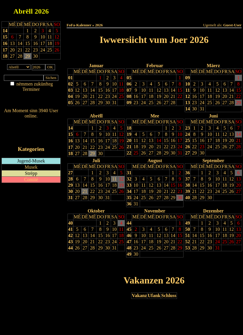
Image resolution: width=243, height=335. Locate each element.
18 (5, 56)
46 (129, 235)
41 (70, 229)
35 (129, 197)
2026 (42, 11)
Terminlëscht (220, 9)
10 (114, 83)
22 (100, 96)
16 (5, 43)
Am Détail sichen (31, 95)
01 (70, 77)
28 (92, 102)
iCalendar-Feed (31, 137)
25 (121, 96)
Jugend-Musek (31, 160)
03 (70, 90)
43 (70, 241)
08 (129, 96)
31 (114, 102)
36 (129, 203)
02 (70, 83)
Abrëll (23, 11)
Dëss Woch (121, 9)
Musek (31, 167)
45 (129, 229)
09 (129, 102)
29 (100, 102)
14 (5, 30)
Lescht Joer (137, 55)
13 (85, 90)
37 (187, 178)
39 (187, 191)
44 (70, 247)
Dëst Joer (187, 9)
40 (187, 197)
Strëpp (31, 173)
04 (70, 96)
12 (77, 90)
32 (129, 178)
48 (129, 247)
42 (70, 235)
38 (187, 185)
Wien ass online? (31, 121)
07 (129, 90)
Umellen (154, 15)
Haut (87, 9)
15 (5, 36)
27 (85, 102)
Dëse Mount (154, 9)
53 (187, 247)
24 (114, 96)
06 (129, 83)
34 (129, 191)
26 (77, 102)
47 (129, 241)
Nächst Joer (171, 55)
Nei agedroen (31, 100)
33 (129, 185)
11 (121, 83)
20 (85, 96)
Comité (31, 179)
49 (129, 254)
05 (70, 102)
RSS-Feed (31, 132)
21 (92, 96)
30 (107, 102)
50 (187, 229)
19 (77, 96)
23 (107, 96)
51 (187, 235)
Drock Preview (83, 266)
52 (187, 241)
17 (5, 49)
